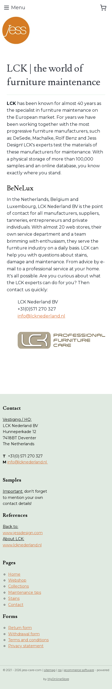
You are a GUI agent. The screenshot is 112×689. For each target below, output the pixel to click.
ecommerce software (79, 670)
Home (14, 574)
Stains (14, 598)
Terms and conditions (28, 639)
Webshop (17, 580)
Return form (20, 627)
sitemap (49, 670)
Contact (15, 604)
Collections (18, 586)
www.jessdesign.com (23, 532)
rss (60, 670)
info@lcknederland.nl (41, 316)
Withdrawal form (24, 634)
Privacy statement (25, 645)
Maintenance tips (24, 592)
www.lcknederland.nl (22, 545)
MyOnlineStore (58, 679)
